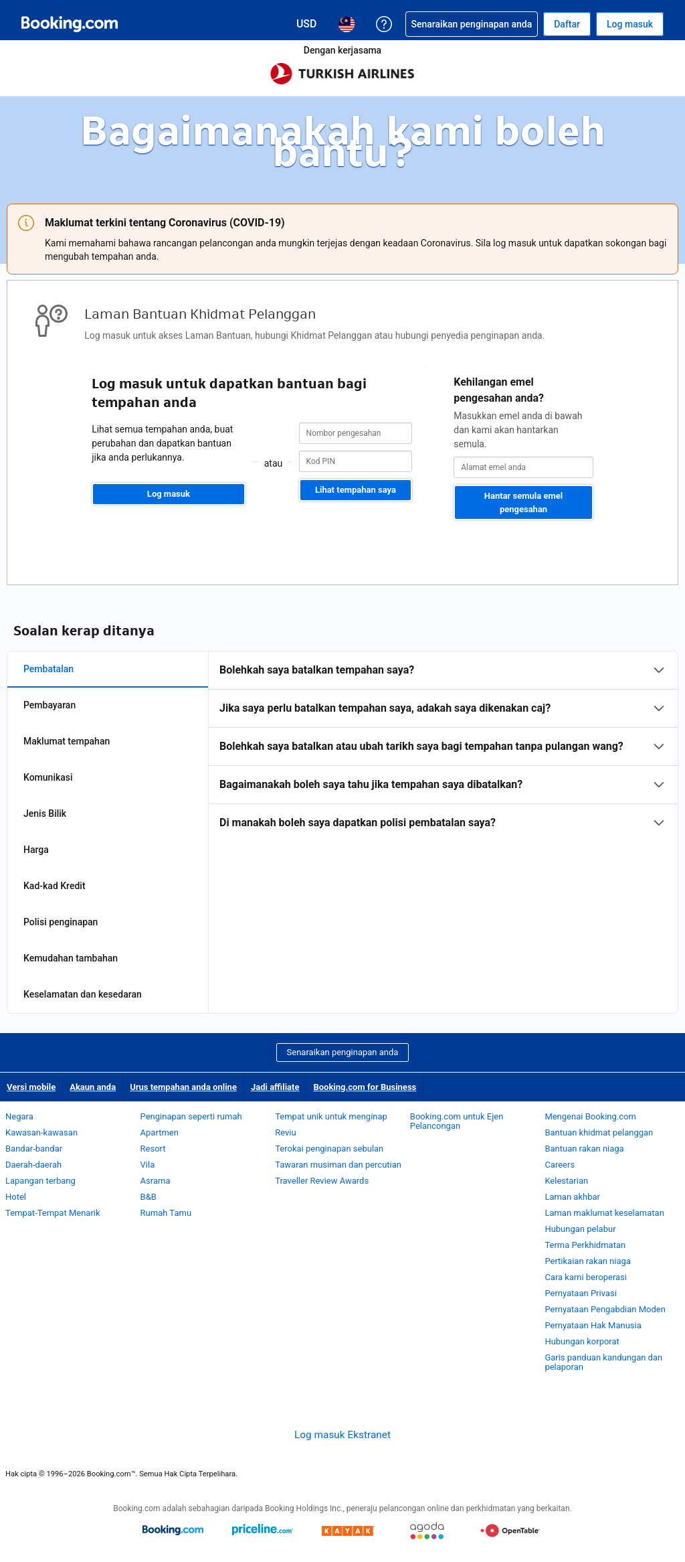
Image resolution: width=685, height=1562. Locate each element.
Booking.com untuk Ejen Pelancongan (457, 1121)
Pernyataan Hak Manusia (593, 1325)
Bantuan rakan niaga (584, 1149)
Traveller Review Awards (322, 1181)
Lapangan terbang (40, 1181)
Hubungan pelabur (580, 1229)
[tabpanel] (443, 746)
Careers (560, 1165)
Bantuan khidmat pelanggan (599, 1132)
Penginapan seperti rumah (191, 1116)
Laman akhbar (572, 1197)
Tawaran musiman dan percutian (338, 1165)
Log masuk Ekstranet (342, 1435)
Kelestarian (566, 1181)
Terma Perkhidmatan (585, 1245)
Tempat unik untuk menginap (331, 1116)
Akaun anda (93, 1087)
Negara (19, 1116)
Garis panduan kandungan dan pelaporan (603, 1362)
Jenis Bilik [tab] (44, 813)
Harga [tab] (36, 849)
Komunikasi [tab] (48, 777)
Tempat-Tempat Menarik (52, 1213)
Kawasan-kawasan (41, 1132)
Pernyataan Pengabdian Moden (605, 1309)
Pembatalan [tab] (48, 668)
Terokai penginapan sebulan (329, 1149)
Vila (147, 1165)
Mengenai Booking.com (590, 1116)
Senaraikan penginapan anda (343, 1052)
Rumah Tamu (165, 1213)
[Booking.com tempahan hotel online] (69, 24)
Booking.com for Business (364, 1087)
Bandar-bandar (33, 1149)
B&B (148, 1197)
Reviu (285, 1132)
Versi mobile (31, 1087)
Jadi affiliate (275, 1087)
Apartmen (159, 1132)
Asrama (155, 1181)
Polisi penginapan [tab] (60, 922)
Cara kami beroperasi (586, 1277)
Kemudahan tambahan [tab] (70, 958)
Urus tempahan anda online (183, 1087)
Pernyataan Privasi (580, 1293)
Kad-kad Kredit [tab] (54, 885)
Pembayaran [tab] (49, 705)
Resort (153, 1149)
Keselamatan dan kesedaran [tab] (82, 994)
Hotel (15, 1197)
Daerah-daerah (33, 1165)
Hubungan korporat (582, 1341)
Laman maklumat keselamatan (604, 1213)
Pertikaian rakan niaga (588, 1261)
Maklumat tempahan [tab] (66, 741)
